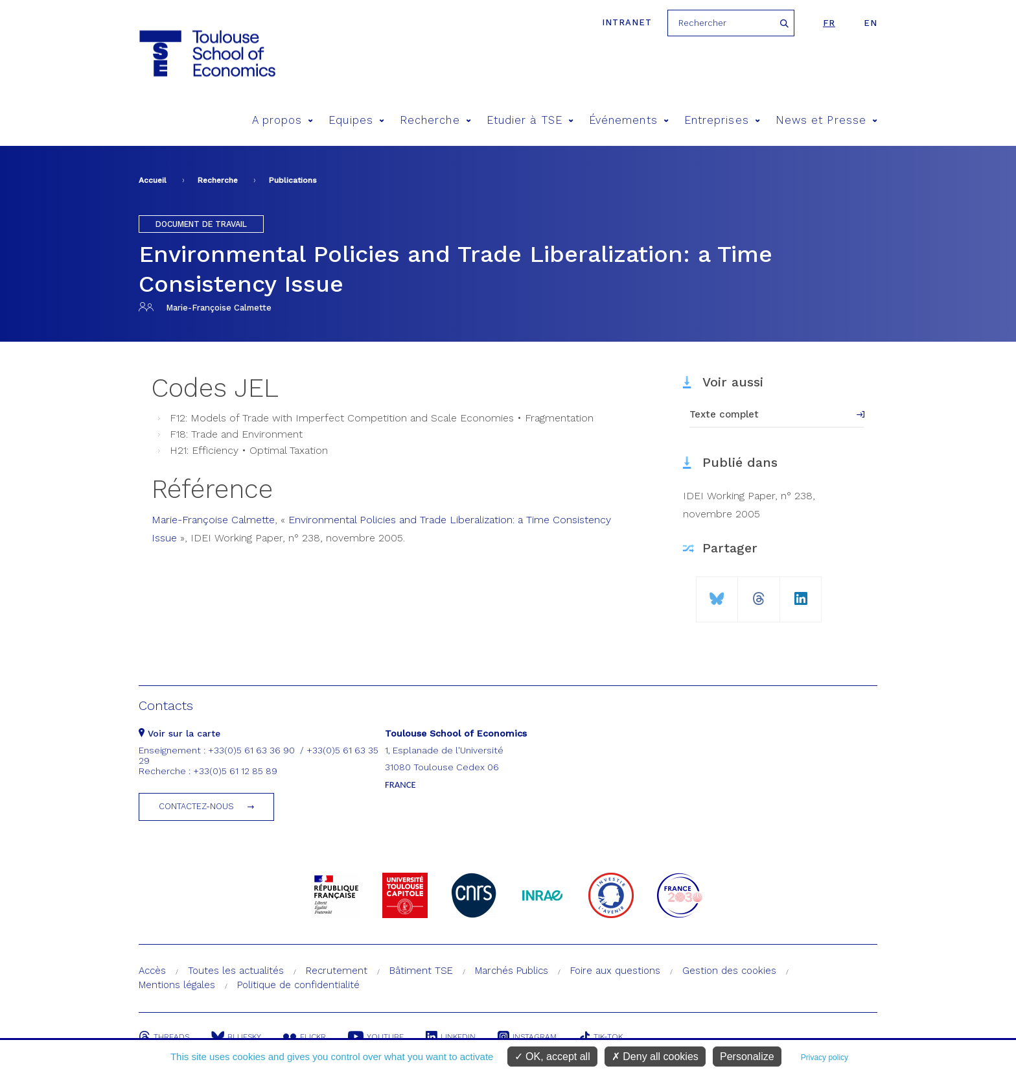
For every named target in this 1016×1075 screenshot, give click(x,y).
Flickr (304, 1036)
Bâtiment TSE (421, 970)
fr (829, 23)
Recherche (435, 120)
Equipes (356, 120)
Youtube (376, 1037)
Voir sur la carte (179, 733)
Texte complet (724, 414)
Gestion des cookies (729, 970)
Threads (164, 1037)
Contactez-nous (196, 806)
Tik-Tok (601, 1037)
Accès (152, 970)
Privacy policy (824, 1057)
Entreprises (722, 120)
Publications (293, 180)
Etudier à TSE (530, 120)
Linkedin (451, 1037)
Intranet (627, 22)
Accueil (153, 180)
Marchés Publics (511, 970)
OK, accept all (552, 1056)
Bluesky (236, 1037)
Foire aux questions (615, 970)
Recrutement (336, 970)
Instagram (527, 1037)
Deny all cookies (655, 1056)
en (870, 23)
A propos (283, 120)
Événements (629, 120)
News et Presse (826, 120)
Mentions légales (177, 985)
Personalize (747, 1056)
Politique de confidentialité (298, 985)
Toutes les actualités (236, 970)
